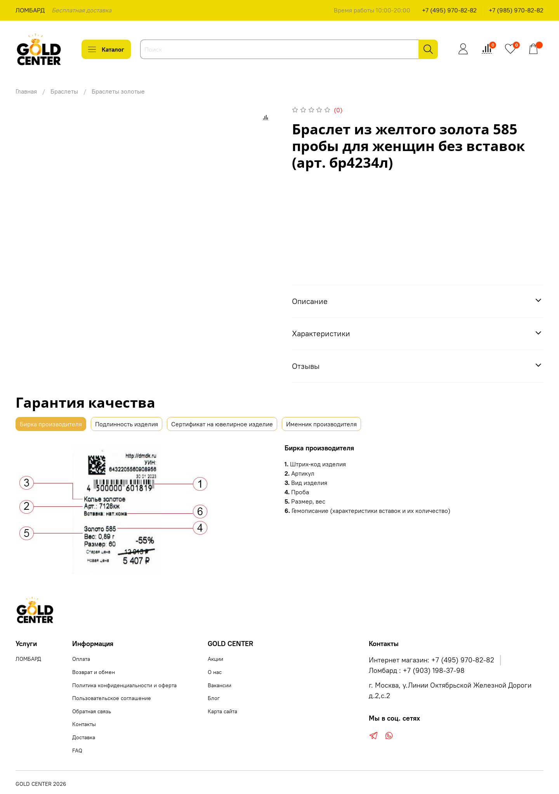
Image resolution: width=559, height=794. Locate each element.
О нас (215, 672)
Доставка (83, 737)
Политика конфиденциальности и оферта (124, 685)
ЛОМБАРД (30, 10)
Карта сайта (222, 711)
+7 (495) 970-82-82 (449, 10)
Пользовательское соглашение (111, 698)
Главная (26, 91)
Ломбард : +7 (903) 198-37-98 (417, 670)
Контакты (84, 724)
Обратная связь (91, 711)
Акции (215, 658)
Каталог (106, 49)
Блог (214, 698)
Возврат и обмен (93, 672)
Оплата (81, 658)
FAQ (77, 750)
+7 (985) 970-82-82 (516, 10)
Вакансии (219, 685)
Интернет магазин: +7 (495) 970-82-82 (431, 660)
